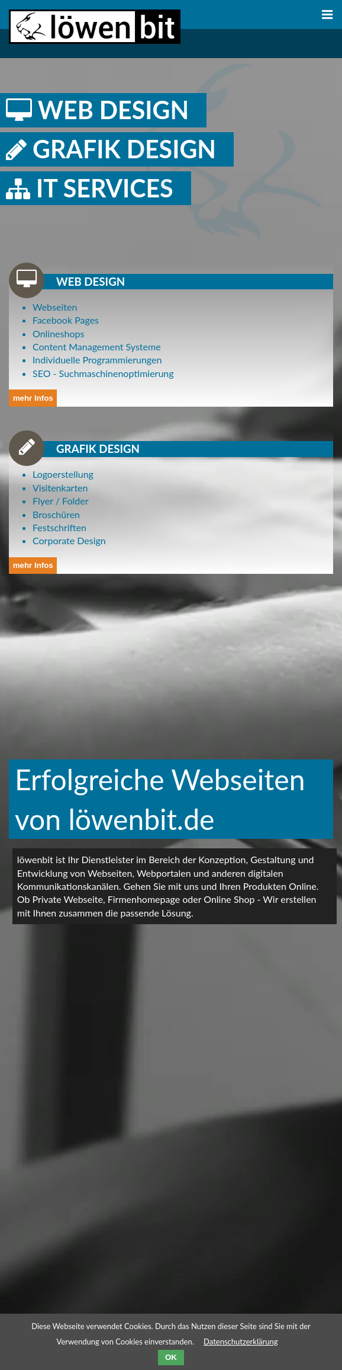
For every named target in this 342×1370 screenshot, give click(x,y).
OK (171, 1357)
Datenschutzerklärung (241, 1341)
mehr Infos (33, 398)
